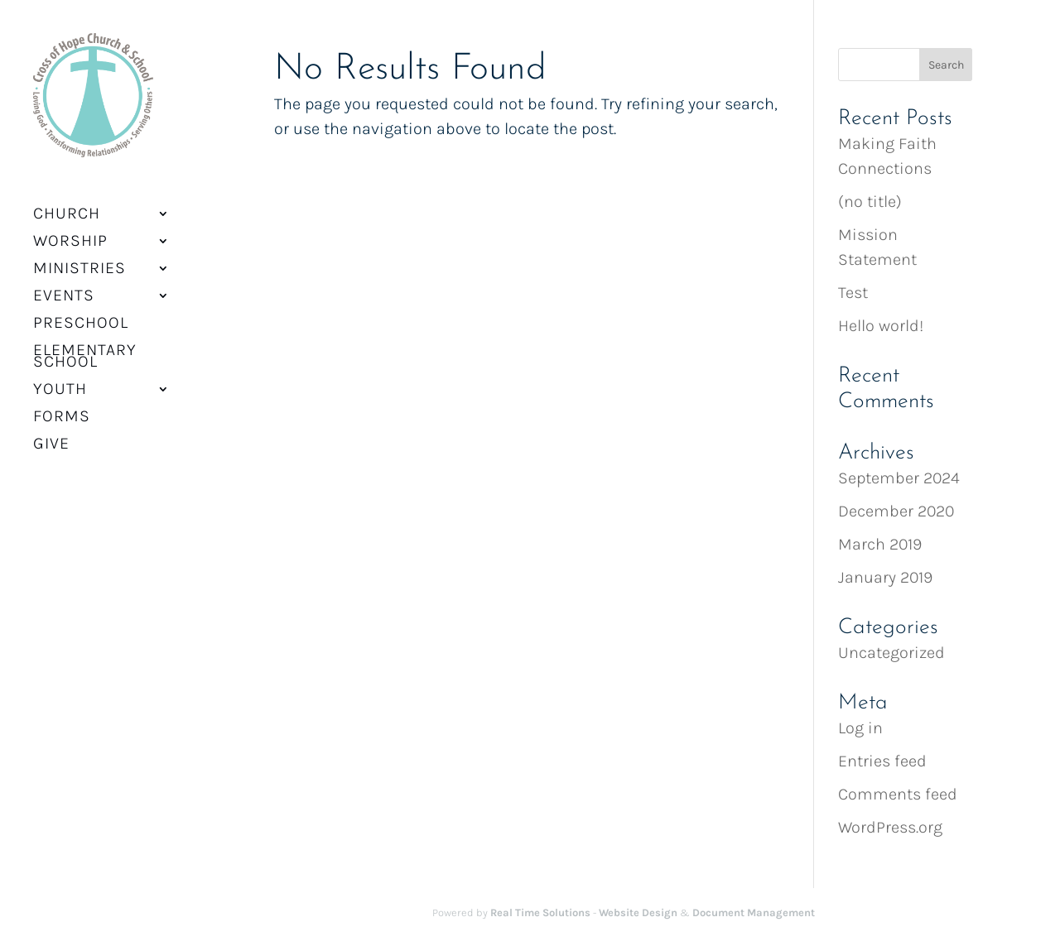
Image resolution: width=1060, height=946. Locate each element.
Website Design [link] (638, 912)
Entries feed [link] (882, 761)
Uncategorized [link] (891, 652)
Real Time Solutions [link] (540, 912)
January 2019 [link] (885, 577)
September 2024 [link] (899, 477)
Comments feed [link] (897, 794)
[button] (946, 64)
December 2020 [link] (896, 511)
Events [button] (63, 285)
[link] (87, 99)
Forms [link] (61, 406)
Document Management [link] (753, 912)
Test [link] (853, 292)
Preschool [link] (80, 312)
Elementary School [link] (85, 346)
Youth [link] (60, 379)
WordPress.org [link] (890, 827)
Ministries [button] (79, 258)
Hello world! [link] (880, 325)
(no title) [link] (870, 201)
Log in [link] (860, 727)
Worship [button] (70, 230)
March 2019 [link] (880, 544)
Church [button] (66, 203)
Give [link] (51, 433)
